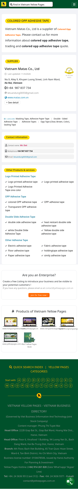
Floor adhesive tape (18, 250)
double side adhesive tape (22, 222)
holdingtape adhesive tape (58, 250)
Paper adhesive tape (19, 255)
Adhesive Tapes (29, 121)
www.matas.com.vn (18, 97)
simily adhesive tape (55, 255)
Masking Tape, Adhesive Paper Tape (32, 118)
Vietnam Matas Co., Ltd (22, 69)
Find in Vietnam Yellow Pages (27, 4)
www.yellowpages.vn (29, 328)
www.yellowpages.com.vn (12, 344)
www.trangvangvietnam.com (14, 328)
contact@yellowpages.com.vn (59, 288)
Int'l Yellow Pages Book (30, 345)
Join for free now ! (39, 295)
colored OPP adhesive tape (22, 202)
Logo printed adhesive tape (22, 181)
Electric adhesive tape (19, 245)
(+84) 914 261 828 (37, 467)
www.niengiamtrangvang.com (52, 328)
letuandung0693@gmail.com (23, 92)
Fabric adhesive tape (55, 245)
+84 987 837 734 (25, 151)
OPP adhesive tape (54, 202)
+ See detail (12, 102)
